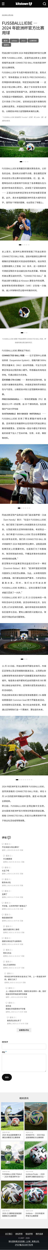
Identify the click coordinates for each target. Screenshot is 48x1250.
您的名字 (5, 1042)
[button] (21, 161)
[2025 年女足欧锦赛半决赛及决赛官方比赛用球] (12, 1121)
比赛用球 (33, 40)
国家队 (6, 45)
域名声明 (29, 1233)
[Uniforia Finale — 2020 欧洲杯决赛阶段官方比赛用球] (36, 1160)
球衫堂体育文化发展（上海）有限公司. (24, 1241)
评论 (3, 1052)
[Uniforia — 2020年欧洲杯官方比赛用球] (36, 1200)
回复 (21, 850)
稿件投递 (39, 1233)
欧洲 (5, 40)
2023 (23, 40)
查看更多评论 (24, 1030)
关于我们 (8, 1233)
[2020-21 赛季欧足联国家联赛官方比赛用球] (12, 1200)
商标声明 (19, 1233)
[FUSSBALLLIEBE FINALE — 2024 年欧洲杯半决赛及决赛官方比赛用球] (12, 1160)
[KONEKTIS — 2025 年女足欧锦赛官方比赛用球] (36, 1121)
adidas (14, 40)
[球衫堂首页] (24, 4)
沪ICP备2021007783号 (24, 1244)
